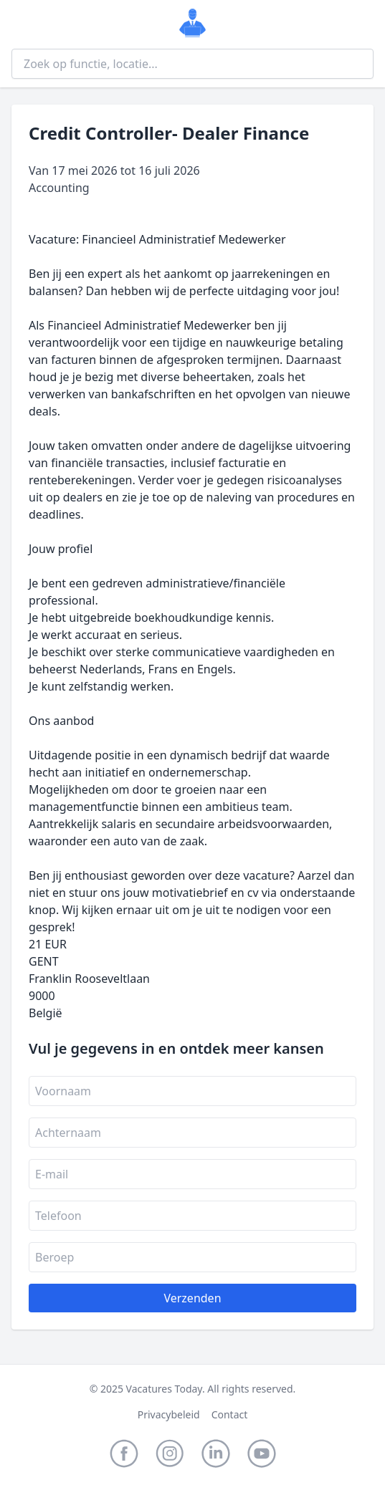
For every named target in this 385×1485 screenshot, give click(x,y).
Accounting (59, 188)
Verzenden (192, 1298)
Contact (229, 1414)
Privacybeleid (169, 1414)
